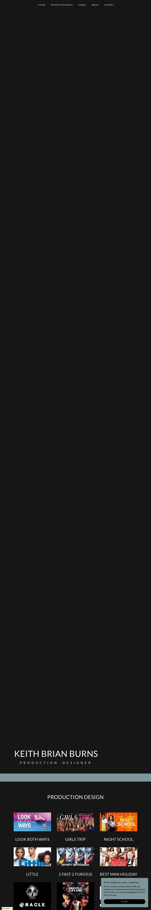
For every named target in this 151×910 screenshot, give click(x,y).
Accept (124, 902)
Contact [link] (109, 5)
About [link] (95, 5)
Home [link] (42, 5)
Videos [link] (82, 5)
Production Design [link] (62, 5)
